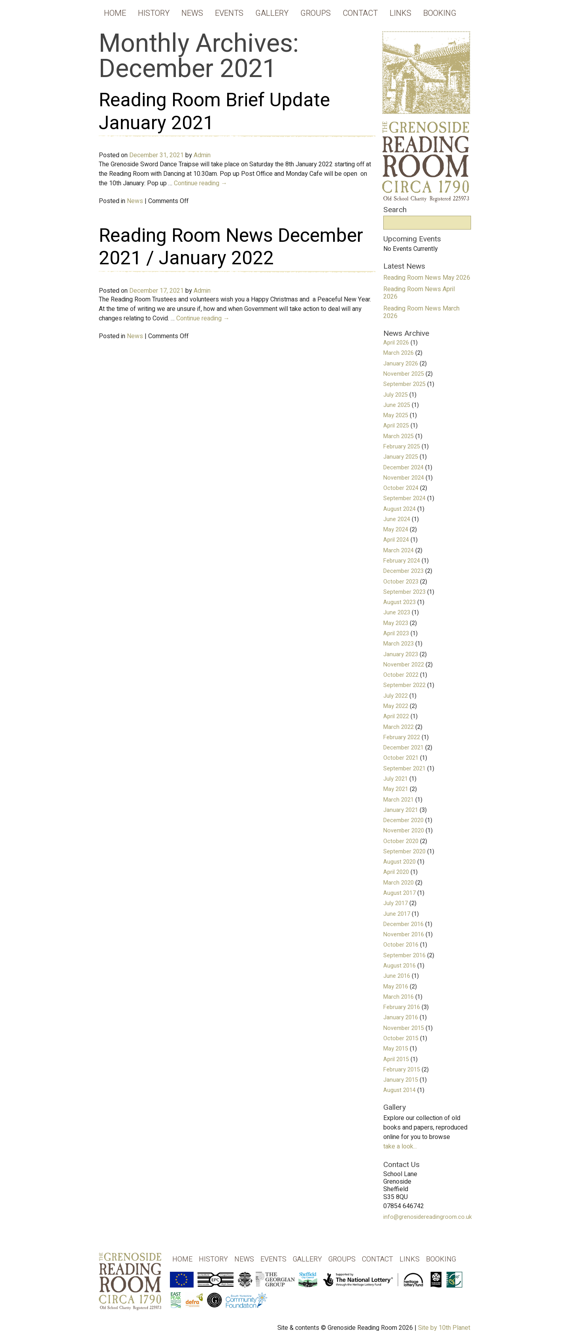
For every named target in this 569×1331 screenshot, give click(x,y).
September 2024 (404, 498)
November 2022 (403, 665)
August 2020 (399, 862)
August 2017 (399, 893)
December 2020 (403, 820)
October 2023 (400, 582)
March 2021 (398, 800)
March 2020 (398, 883)
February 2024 (401, 561)
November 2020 (403, 830)
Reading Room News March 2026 (421, 312)
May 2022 (395, 706)
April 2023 (396, 633)
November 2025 (403, 374)
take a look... (400, 1146)
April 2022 (396, 716)
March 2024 (398, 550)
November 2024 (403, 478)
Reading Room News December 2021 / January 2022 (231, 247)
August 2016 (399, 966)
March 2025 (398, 436)
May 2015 (395, 1049)
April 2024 (396, 540)
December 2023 (403, 571)
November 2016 (403, 934)
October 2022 (400, 675)
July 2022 (395, 696)
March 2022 (398, 727)
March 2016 (398, 997)
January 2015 (400, 1080)
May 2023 (395, 623)
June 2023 (396, 612)
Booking (439, 13)
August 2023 (399, 602)
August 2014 (399, 1090)
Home (115, 13)
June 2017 (396, 914)
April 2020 (396, 872)
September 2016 (404, 955)
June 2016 (396, 976)
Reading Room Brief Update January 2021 (214, 112)
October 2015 (400, 1038)
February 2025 (401, 446)
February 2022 (401, 737)
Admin (202, 155)
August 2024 (399, 509)
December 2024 (403, 467)
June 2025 (396, 405)
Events (229, 13)
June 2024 (396, 519)
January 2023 (400, 654)
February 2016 (401, 1007)
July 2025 (395, 395)
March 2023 (398, 644)
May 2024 (395, 529)
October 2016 (400, 945)
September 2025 (404, 384)
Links (400, 13)
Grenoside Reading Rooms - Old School (130, 1287)
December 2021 (403, 748)
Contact (360, 13)
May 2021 (395, 789)
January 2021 (400, 810)
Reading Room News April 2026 (419, 292)
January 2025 (400, 457)
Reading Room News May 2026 (426, 277)
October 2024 (400, 488)
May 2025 (395, 415)
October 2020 (400, 841)
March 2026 (398, 353)
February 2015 (401, 1070)
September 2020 (404, 851)
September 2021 (404, 768)
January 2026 (400, 364)
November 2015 (403, 1028)
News (192, 13)
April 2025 (396, 426)
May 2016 (395, 987)
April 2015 (396, 1059)
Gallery (271, 13)
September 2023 (404, 592)
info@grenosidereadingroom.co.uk (427, 1217)
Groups (315, 13)
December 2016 (403, 924)
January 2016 (400, 1017)
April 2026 (396, 343)
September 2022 (404, 685)
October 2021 (400, 758)
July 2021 (395, 779)
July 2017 (395, 903)
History (154, 13)
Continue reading (200, 183)
